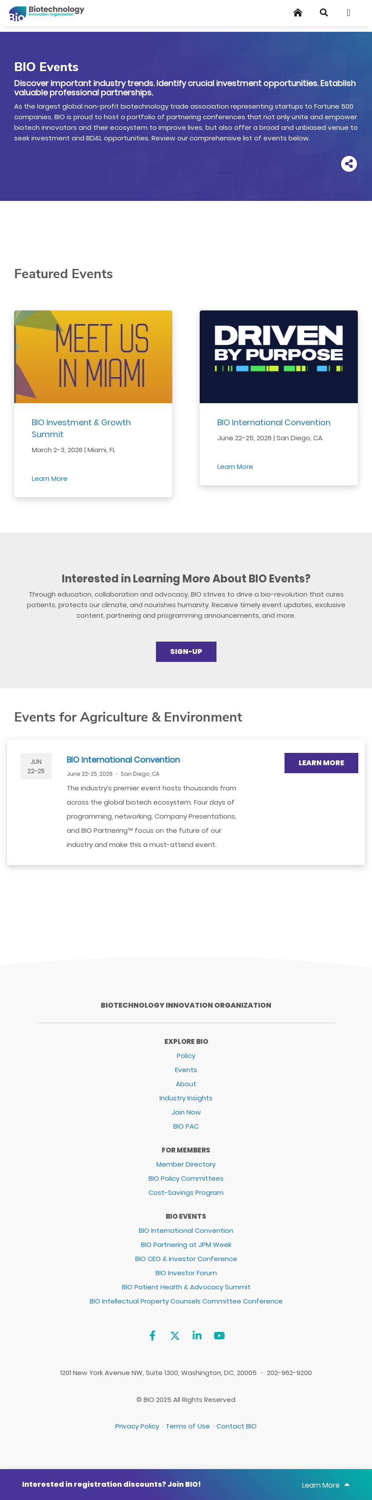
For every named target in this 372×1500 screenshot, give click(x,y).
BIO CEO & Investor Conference (186, 1258)
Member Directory (186, 1164)
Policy (186, 1055)
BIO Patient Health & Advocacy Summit (186, 1287)
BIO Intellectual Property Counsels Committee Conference (186, 1301)
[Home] (297, 12)
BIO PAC (186, 1126)
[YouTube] (219, 1335)
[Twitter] (174, 1335)
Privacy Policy (137, 1426)
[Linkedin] (197, 1335)
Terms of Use (188, 1426)
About (186, 1083)
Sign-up (186, 651)
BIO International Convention (273, 422)
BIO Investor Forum (186, 1272)
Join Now (186, 1112)
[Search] (324, 12)
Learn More (50, 478)
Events (186, 1069)
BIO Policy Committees (186, 1178)
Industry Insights (186, 1098)
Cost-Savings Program (186, 1192)
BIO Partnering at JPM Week (186, 1244)
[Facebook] (152, 1335)
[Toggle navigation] (352, 13)
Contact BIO (236, 1426)
